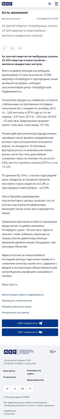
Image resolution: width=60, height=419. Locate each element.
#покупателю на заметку (15, 312)
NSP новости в (30, 323)
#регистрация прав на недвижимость (23, 294)
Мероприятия (35, 380)
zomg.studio (9, 413)
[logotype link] (10, 3)
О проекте (9, 377)
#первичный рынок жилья (17, 306)
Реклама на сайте (34, 372)
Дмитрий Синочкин (11, 18)
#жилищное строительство (17, 300)
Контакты (9, 371)
